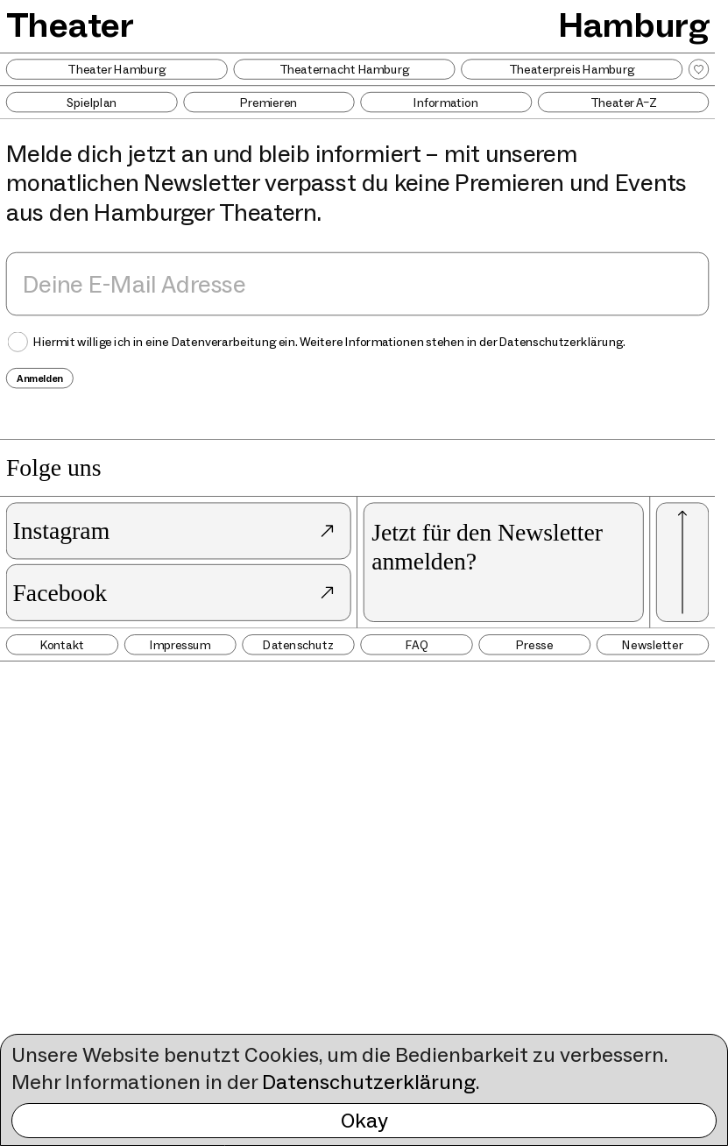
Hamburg (634, 24)
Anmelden (40, 378)
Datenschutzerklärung (369, 1081)
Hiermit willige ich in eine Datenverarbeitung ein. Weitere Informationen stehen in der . (329, 342)
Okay (364, 1120)
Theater (70, 24)
